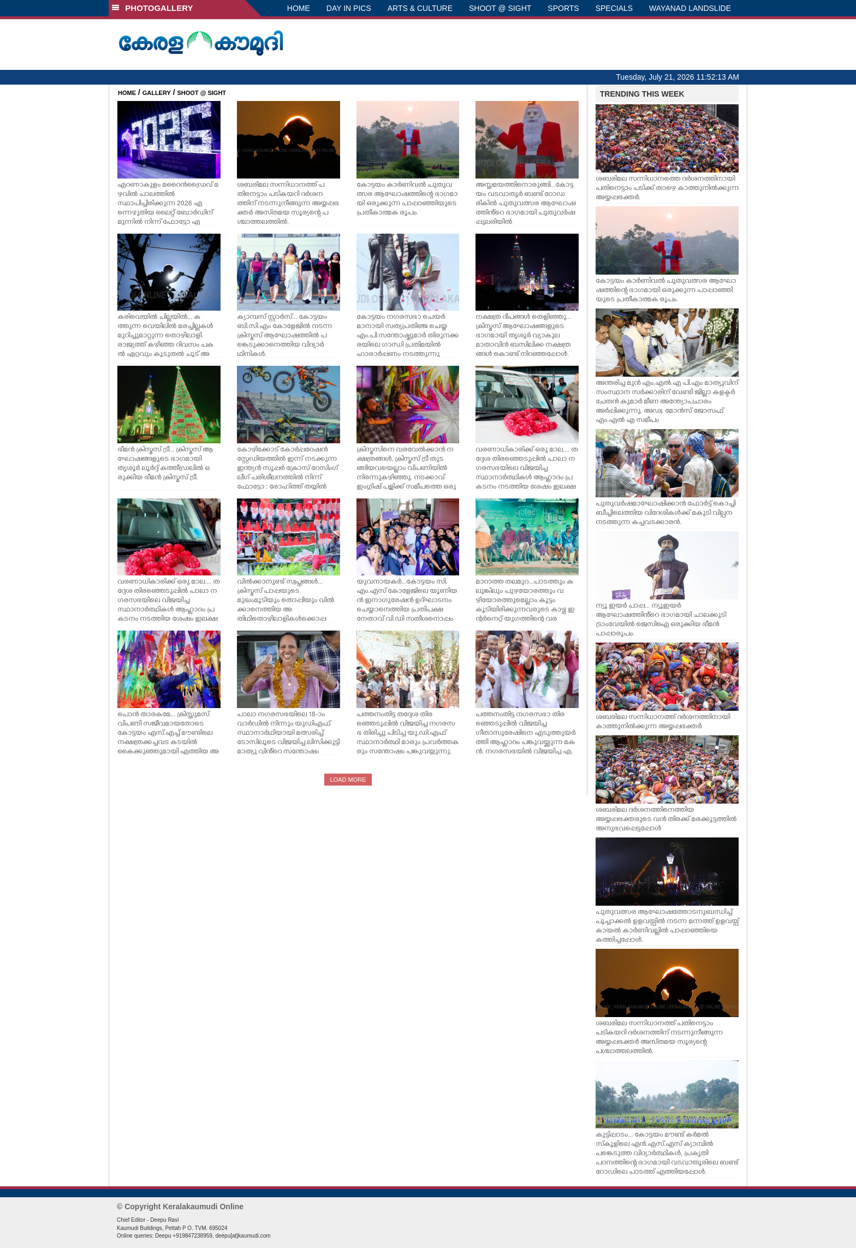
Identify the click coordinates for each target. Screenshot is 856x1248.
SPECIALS (614, 8)
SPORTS (563, 8)
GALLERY (156, 93)
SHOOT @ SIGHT (500, 8)
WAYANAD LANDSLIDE (690, 8)
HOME (298, 8)
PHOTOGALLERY (152, 8)
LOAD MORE (348, 779)
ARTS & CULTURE (420, 8)
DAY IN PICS (348, 8)
